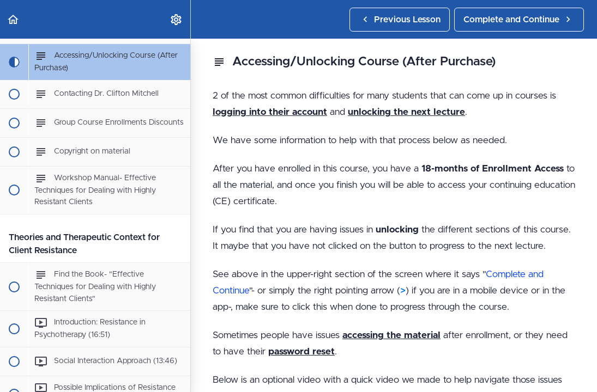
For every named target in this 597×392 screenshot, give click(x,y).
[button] (13, 19)
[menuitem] (176, 19)
